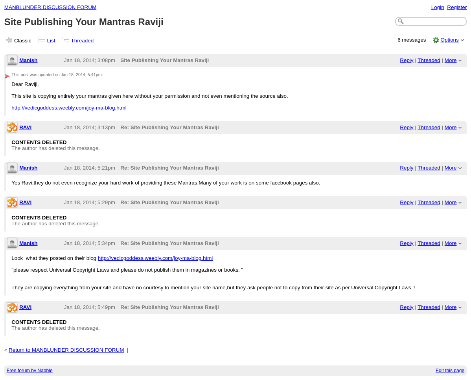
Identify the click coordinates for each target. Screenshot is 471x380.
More (451, 60)
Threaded (82, 41)
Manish (28, 60)
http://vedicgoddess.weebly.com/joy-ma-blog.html (69, 108)
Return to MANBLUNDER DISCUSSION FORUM (66, 350)
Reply (406, 60)
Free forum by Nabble (30, 370)
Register (457, 7)
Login (437, 7)
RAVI (25, 127)
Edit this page (450, 370)
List (51, 41)
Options (449, 40)
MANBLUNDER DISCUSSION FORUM (50, 7)
